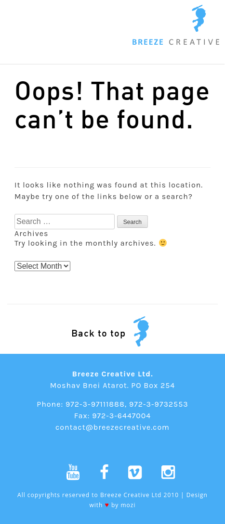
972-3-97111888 (95, 404)
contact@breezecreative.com (112, 427)
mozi (128, 505)
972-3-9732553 (158, 404)
